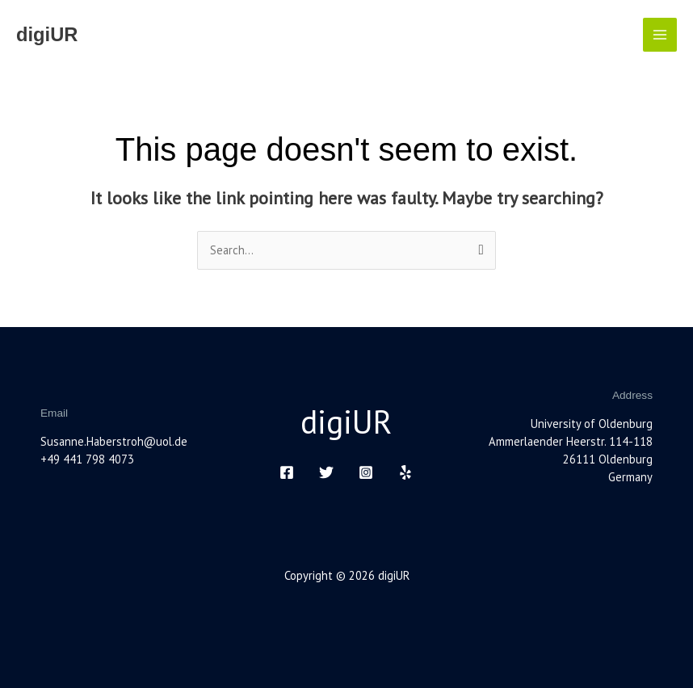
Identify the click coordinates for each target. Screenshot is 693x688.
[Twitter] (326, 472)
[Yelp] (405, 472)
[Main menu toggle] (660, 35)
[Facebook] (286, 472)
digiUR (47, 34)
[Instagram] (366, 472)
